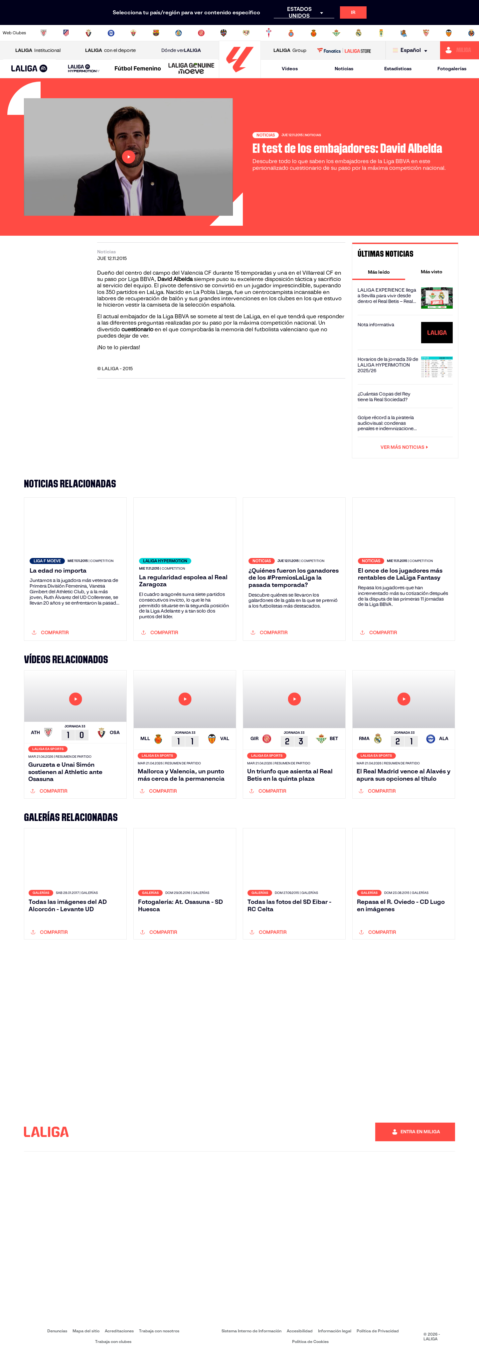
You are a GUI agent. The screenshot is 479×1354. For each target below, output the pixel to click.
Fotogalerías (451, 68)
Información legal (334, 1331)
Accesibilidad (300, 1331)
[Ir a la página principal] (239, 75)
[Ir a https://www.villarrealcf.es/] (471, 33)
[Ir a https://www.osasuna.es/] (88, 33)
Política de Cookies (310, 1341)
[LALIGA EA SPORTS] (29, 69)
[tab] (378, 271)
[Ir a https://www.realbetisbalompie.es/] (336, 33)
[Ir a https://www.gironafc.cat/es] (201, 33)
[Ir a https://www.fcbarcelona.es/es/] (156, 33)
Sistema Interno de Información (251, 1331)
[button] (29, 69)
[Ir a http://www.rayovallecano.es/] (246, 33)
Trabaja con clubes (113, 1341)
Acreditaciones (119, 1331)
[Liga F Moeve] (138, 69)
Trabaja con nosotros (159, 1331)
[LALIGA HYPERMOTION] (83, 68)
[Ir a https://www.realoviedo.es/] (381, 33)
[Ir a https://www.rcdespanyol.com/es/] (291, 33)
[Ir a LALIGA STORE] (344, 50)
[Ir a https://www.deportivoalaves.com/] (111, 33)
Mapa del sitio (86, 1331)
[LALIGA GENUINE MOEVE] (191, 69)
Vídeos (290, 68)
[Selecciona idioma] (412, 50)
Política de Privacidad (378, 1331)
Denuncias (57, 1331)
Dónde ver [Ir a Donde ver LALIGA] (181, 50)
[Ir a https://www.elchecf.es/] (133, 33)
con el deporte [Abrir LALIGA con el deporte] (110, 50)
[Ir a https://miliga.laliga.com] (459, 50)
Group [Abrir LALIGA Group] (289, 50)
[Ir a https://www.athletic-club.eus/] (44, 33)
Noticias (344, 68)
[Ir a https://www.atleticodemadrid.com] (66, 33)
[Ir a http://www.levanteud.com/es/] (224, 33)
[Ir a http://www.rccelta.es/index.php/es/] (269, 33)
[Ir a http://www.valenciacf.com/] (449, 33)
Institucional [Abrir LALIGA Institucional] (38, 50)
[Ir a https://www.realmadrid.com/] (359, 33)
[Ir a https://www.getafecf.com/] (179, 33)
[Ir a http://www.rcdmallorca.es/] (314, 33)
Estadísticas (397, 68)
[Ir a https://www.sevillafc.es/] (426, 33)
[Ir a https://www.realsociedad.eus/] (404, 33)
